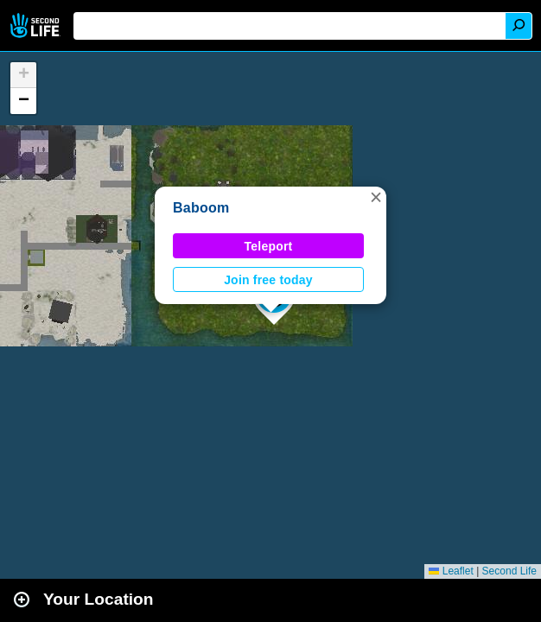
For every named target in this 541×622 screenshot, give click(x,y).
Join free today (268, 280)
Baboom (201, 207)
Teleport (269, 246)
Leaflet (451, 571)
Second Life (37, 25)
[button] (376, 197)
